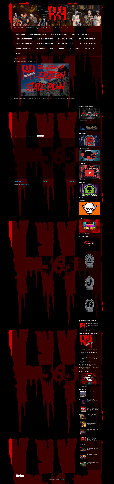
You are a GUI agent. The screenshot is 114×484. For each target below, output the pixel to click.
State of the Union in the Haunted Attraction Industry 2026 (93, 456)
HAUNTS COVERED (57, 48)
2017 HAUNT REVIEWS (66, 44)
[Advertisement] (89, 81)
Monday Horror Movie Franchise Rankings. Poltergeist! (91, 415)
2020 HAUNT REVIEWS (87, 39)
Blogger (62, 479)
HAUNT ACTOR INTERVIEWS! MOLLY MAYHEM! (92, 423)
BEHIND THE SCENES (24, 48)
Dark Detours (20, 34)
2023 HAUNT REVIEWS (24, 39)
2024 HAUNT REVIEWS (80, 34)
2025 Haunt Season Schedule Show (88, 361)
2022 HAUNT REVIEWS (45, 39)
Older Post (72, 181)
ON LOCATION (74, 48)
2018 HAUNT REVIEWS (45, 44)
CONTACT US (89, 48)
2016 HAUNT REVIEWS (87, 44)
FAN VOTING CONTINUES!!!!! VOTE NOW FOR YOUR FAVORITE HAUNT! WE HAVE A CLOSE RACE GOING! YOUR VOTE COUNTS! (88, 441)
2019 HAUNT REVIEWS (24, 44)
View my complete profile (84, 330)
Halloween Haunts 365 (93, 323)
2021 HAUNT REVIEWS (66, 39)
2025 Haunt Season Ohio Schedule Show (89, 358)
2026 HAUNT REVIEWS (38, 34)
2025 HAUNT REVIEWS (59, 34)
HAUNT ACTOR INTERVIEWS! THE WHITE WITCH (93, 400)
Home (45, 181)
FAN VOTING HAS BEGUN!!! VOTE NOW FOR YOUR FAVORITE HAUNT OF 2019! (93, 408)
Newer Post (17, 181)
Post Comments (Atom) (25, 184)
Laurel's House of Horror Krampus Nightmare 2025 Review (92, 448)
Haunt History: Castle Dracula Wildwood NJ (91, 392)
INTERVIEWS (41, 48)
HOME (18, 53)
